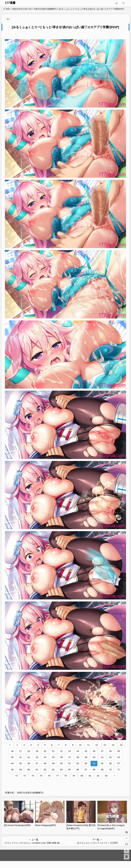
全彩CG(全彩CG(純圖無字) (45, 9)
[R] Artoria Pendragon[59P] (17, 825)
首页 (6, 9)
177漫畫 (10, 2)
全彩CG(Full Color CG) (22, 9)
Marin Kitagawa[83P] (45, 825)
